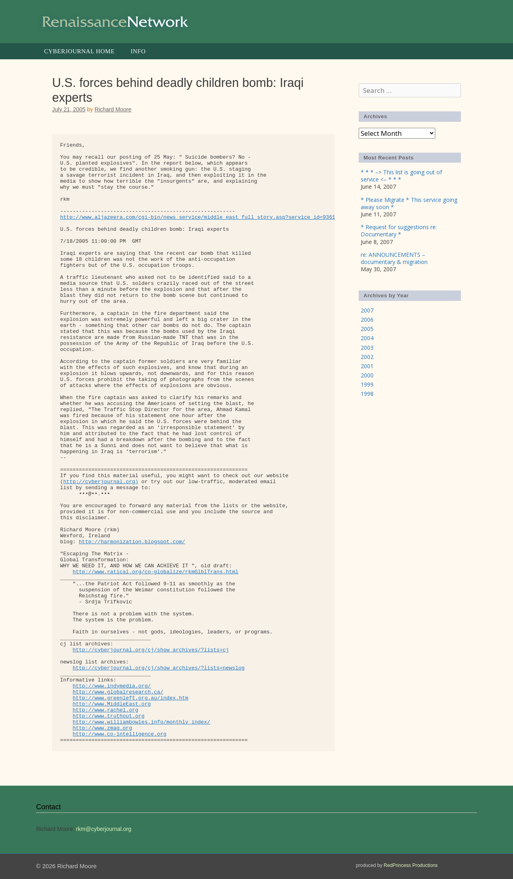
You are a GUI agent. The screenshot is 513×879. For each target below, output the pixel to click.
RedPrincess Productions (411, 865)
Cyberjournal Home (79, 51)
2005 (367, 329)
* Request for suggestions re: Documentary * (399, 230)
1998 (367, 393)
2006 (367, 319)
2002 (367, 357)
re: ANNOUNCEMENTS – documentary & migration (394, 258)
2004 (367, 338)
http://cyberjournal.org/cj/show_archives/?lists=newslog (158, 668)
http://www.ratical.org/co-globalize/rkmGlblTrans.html (155, 572)
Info (138, 51)
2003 (367, 347)
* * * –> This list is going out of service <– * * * (401, 175)
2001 (367, 366)
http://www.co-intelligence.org (119, 734)
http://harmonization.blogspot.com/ (132, 542)
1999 (367, 384)
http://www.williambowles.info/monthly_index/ (141, 722)
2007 (367, 310)
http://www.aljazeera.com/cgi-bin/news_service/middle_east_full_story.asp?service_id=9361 (197, 217)
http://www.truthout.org (108, 716)
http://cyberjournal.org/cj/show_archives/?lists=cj (151, 650)
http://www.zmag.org (102, 728)
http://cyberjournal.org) (100, 482)
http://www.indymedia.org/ (112, 686)
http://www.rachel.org (105, 710)
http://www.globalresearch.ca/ (118, 692)
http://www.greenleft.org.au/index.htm (130, 698)
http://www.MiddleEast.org (112, 704)
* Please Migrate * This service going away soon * (409, 203)
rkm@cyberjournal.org (103, 829)
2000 (367, 375)
